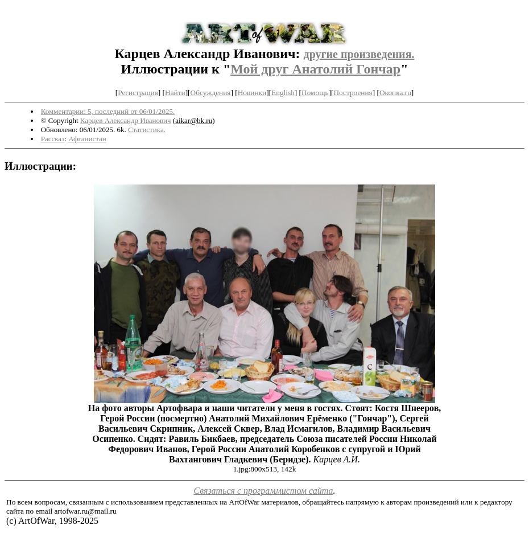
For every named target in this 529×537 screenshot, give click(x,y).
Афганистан (87, 138)
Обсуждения (211, 92)
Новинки (252, 92)
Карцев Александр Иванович (125, 120)
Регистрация (138, 92)
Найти (175, 92)
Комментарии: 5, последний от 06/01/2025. (108, 111)
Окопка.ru (395, 92)
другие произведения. (359, 54)
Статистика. (147, 129)
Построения (352, 92)
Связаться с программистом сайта (263, 490)
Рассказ (53, 138)
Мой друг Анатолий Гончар (315, 69)
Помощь (314, 92)
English (283, 92)
